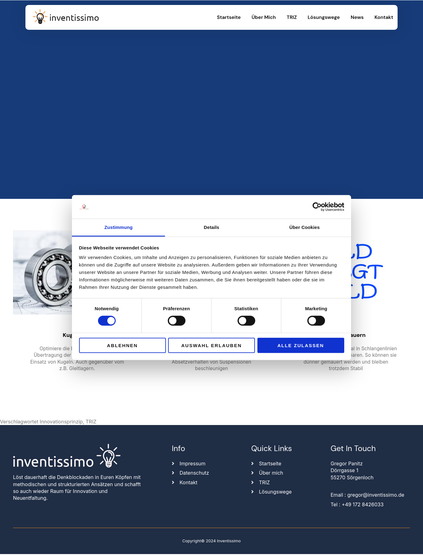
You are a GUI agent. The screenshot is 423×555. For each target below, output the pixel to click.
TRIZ (292, 17)
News (357, 17)
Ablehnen (122, 345)
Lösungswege (324, 17)
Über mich (264, 17)
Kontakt (384, 17)
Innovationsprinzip (61, 422)
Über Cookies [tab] (304, 227)
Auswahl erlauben (211, 345)
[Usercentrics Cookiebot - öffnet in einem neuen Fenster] (317, 207)
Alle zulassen (300, 345)
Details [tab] (211, 227)
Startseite (229, 17)
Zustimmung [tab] (119, 227)
